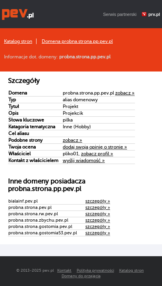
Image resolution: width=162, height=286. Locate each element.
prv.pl (154, 14)
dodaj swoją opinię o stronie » (95, 147)
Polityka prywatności (95, 270)
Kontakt (64, 270)
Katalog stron (18, 41)
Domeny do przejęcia (81, 276)
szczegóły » (97, 201)
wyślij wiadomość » (84, 160)
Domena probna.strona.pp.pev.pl (77, 41)
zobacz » (125, 93)
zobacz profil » (97, 154)
